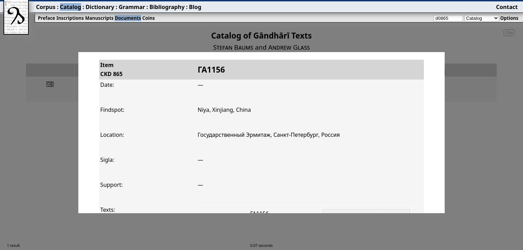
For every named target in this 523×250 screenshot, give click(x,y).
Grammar (132, 7)
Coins (148, 18)
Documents (128, 18)
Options (509, 18)
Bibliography (166, 7)
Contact (506, 7)
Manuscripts (99, 18)
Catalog (70, 7)
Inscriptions (70, 18)
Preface (46, 18)
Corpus (45, 7)
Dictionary (100, 7)
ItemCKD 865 (111, 69)
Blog (195, 7)
